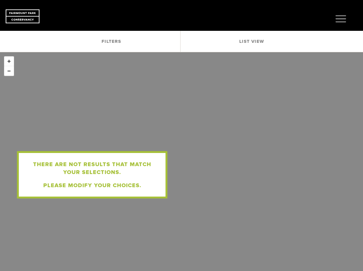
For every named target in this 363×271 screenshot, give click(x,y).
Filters (111, 41)
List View (251, 41)
